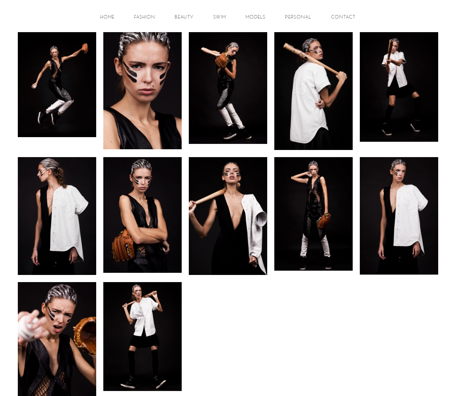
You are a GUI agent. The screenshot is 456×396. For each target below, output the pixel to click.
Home (107, 17)
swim (219, 17)
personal (298, 17)
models (256, 17)
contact (343, 17)
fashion (144, 17)
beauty (184, 17)
